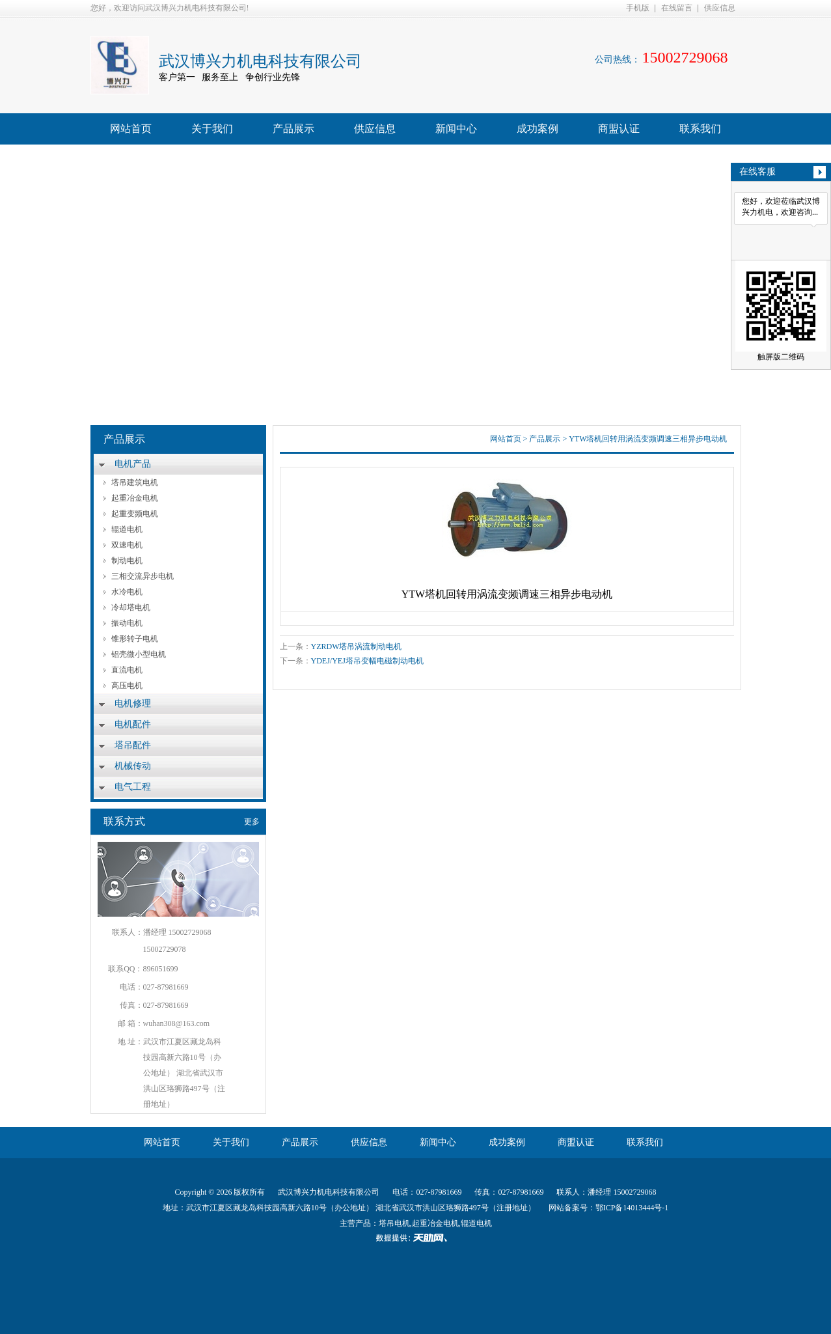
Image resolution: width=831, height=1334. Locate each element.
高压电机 (127, 685)
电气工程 (133, 787)
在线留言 (676, 7)
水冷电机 (127, 591)
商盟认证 (619, 128)
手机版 (637, 7)
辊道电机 (127, 529)
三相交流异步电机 (142, 576)
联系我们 (700, 128)
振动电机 (127, 623)
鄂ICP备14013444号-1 (632, 1207)
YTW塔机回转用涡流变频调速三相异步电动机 (648, 438)
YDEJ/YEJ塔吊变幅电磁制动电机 (367, 660)
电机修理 (133, 703)
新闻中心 (456, 128)
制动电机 (127, 560)
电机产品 (133, 464)
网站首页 (131, 128)
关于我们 (212, 128)
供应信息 (719, 7)
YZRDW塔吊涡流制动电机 (356, 646)
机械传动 (133, 766)
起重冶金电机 (134, 498)
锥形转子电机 (134, 638)
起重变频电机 (134, 513)
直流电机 (127, 669)
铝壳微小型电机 (138, 654)
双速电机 (127, 544)
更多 (252, 821)
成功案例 (537, 128)
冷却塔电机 (130, 607)
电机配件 (133, 724)
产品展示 (293, 128)
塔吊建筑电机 (134, 482)
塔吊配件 (133, 745)
